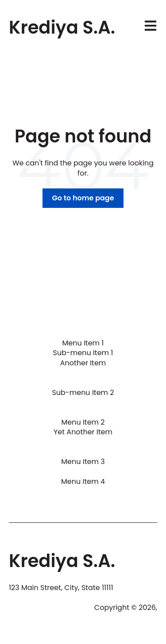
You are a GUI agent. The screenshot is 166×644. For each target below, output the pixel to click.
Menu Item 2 (82, 422)
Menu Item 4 (83, 481)
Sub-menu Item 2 (83, 392)
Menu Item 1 (83, 343)
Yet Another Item (83, 432)
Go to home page (83, 198)
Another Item (83, 363)
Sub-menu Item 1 (83, 353)
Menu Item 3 (82, 461)
